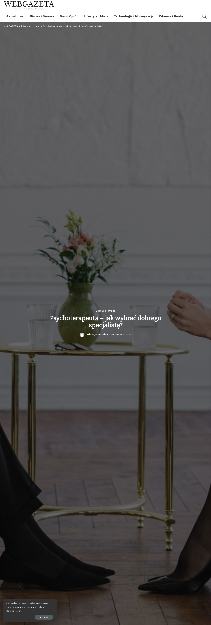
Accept (44, 617)
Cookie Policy (13, 610)
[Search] (204, 16)
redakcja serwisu (96, 334)
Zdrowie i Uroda (105, 310)
